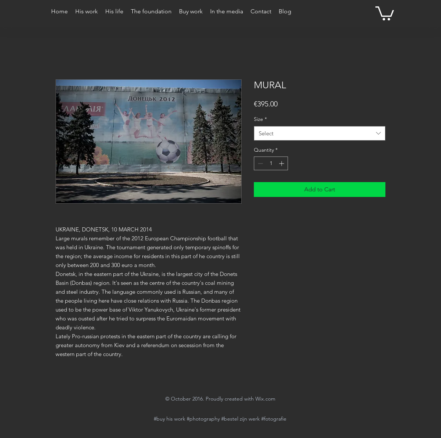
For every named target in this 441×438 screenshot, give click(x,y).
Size (260, 119)
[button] (384, 12)
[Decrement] (259, 163)
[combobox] (319, 133)
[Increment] (282, 163)
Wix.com (265, 398)
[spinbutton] (271, 163)
